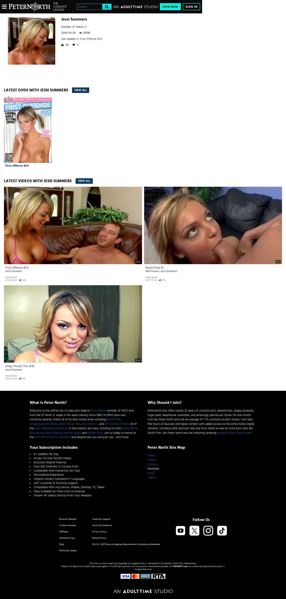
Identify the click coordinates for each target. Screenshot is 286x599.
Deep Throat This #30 (20, 366)
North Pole (113, 419)
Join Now (170, 6)
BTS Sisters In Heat (117, 424)
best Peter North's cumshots (52, 437)
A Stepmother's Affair (43, 424)
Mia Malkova (54, 432)
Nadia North (129, 428)
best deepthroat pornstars (51, 428)
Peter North (11, 277)
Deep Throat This (69, 424)
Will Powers (152, 271)
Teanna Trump (72, 432)
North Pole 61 (154, 267)
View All (80, 90)
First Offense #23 (91, 38)
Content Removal (143, 569)
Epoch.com (78, 566)
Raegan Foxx (95, 432)
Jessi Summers (13, 271)
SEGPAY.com (181, 566)
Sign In (191, 6)
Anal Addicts (90, 424)
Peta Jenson (37, 432)
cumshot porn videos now (233, 432)
